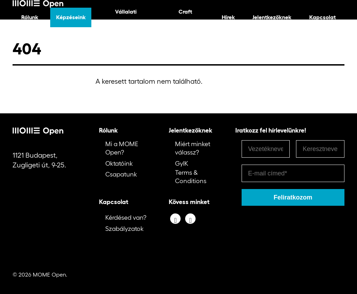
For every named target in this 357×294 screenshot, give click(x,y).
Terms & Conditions (190, 176)
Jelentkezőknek (271, 17)
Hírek (228, 17)
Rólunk (29, 17)
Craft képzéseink (185, 17)
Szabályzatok (124, 228)
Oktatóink (119, 163)
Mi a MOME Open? (121, 148)
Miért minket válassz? (192, 148)
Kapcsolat (322, 17)
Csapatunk (121, 174)
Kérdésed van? (125, 217)
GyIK (181, 163)
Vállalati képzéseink (125, 17)
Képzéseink (71, 17)
